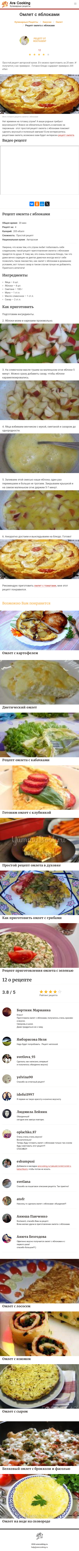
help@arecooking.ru (39, 1547)
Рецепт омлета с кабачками (26, 760)
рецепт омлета (66, 135)
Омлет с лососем (16, 1306)
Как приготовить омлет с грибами (32, 918)
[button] (75, 3)
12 (39, 50)
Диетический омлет (19, 707)
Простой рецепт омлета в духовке (31, 865)
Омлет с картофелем (20, 653)
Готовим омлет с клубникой (26, 812)
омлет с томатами (45, 585)
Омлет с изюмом (16, 1359)
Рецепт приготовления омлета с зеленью (37, 970)
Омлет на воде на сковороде (26, 1521)
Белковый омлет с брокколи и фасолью (36, 1469)
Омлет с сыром (15, 1411)
